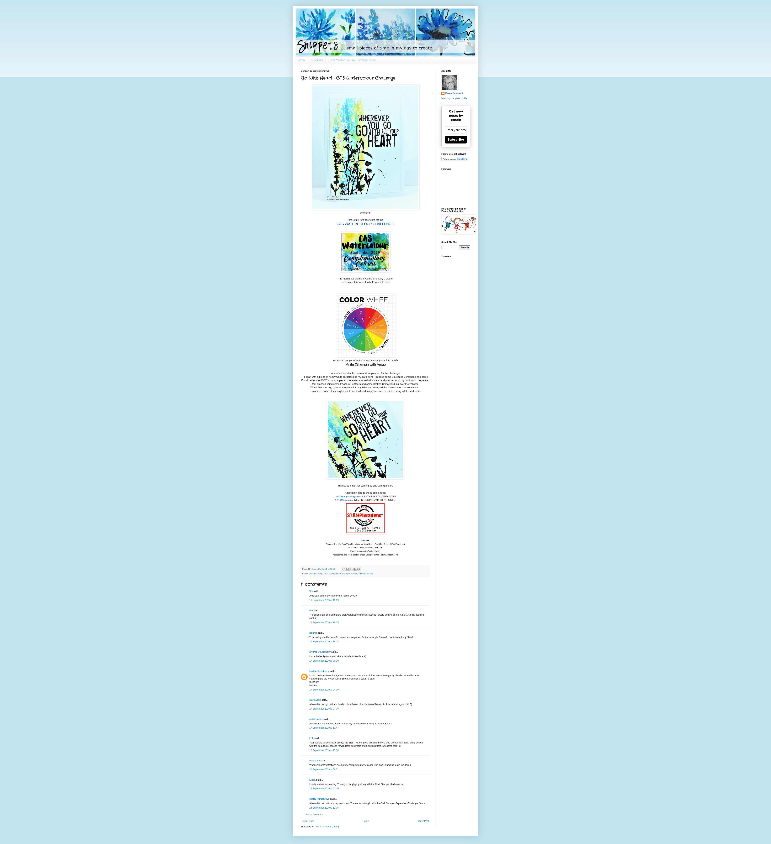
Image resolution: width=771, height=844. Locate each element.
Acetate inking (315, 573)
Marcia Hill (315, 700)
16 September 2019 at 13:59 (324, 600)
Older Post (423, 821)
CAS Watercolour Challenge (337, 573)
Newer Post (308, 821)
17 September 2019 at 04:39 (324, 689)
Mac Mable (315, 760)
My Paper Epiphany (320, 652)
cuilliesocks (315, 719)
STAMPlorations (366, 573)
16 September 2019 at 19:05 (324, 622)
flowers (354, 573)
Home (301, 60)
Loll (311, 738)
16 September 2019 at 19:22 (324, 641)
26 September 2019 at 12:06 (324, 807)
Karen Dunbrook (454, 93)
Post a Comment (314, 814)
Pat (311, 610)
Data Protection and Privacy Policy (352, 60)
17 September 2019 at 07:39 (324, 708)
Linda (312, 780)
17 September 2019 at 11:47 (324, 728)
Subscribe (456, 139)
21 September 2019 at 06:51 (324, 769)
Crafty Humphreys (319, 799)
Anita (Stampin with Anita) (366, 364)
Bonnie (313, 633)
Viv (311, 591)
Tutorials (317, 60)
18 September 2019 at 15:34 (324, 750)
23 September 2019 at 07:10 (324, 788)
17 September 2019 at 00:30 (324, 660)
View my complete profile (454, 98)
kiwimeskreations (319, 671)
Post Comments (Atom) (327, 826)
